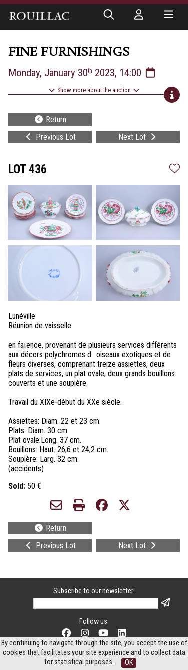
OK (129, 662)
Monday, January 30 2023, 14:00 (82, 73)
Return (50, 119)
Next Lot (138, 137)
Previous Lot (50, 137)
